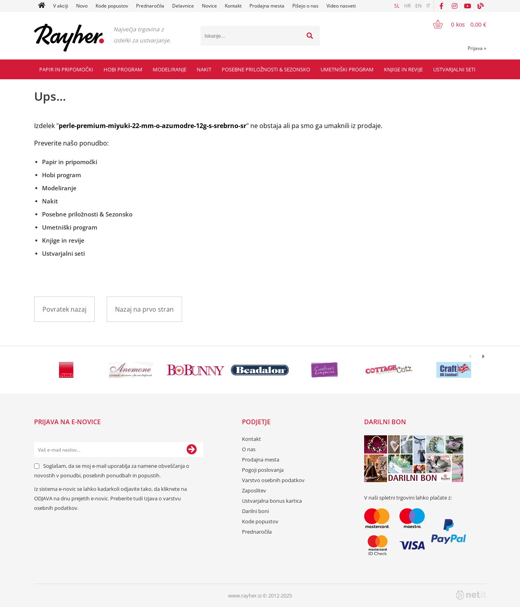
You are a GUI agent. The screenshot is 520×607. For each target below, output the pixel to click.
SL (396, 5)
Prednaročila (150, 5)
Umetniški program (347, 69)
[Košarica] (454, 24)
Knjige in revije (403, 69)
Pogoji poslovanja (263, 469)
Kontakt (233, 5)
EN (418, 5)
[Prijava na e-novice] (191, 449)
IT (428, 5)
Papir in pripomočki (66, 69)
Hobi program (123, 69)
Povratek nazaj (64, 309)
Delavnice (183, 5)
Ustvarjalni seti (454, 69)
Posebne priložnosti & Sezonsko (266, 69)
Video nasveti (341, 5)
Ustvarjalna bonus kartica (272, 500)
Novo (82, 5)
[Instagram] (454, 5)
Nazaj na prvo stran (144, 309)
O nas (248, 449)
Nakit (204, 69)
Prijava (477, 48)
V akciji (60, 5)
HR (407, 5)
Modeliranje (169, 69)
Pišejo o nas (305, 5)
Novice (209, 5)
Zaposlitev (254, 490)
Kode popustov (112, 5)
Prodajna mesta (266, 5)
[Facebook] (441, 5)
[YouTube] (467, 5)
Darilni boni (255, 511)
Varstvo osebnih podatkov (273, 480)
